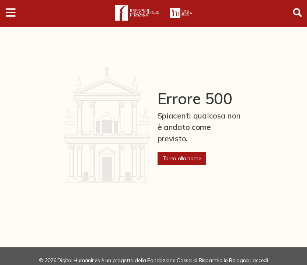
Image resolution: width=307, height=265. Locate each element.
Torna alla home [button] (182, 158)
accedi (260, 260)
